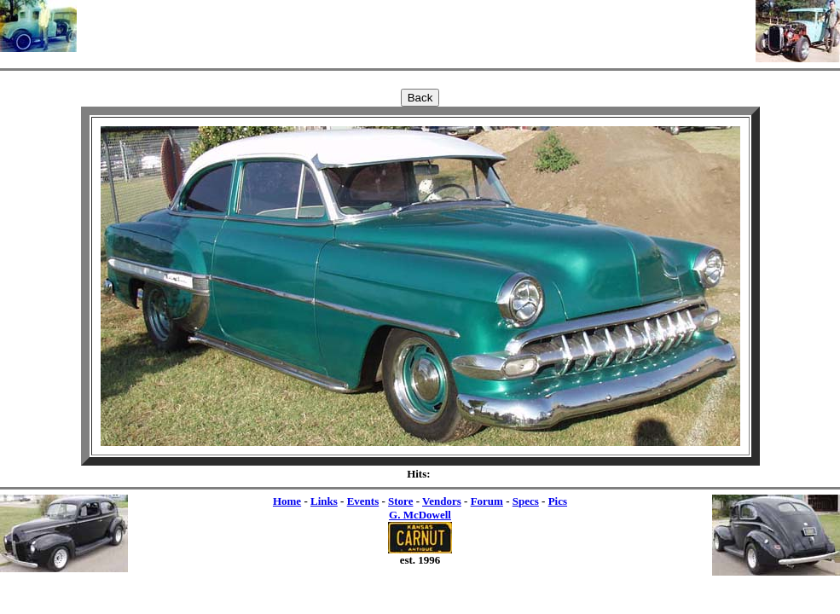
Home (287, 501)
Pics (557, 501)
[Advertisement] (416, 25)
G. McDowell (420, 514)
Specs (526, 501)
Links (324, 501)
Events (363, 501)
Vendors (441, 501)
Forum (487, 501)
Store (400, 501)
